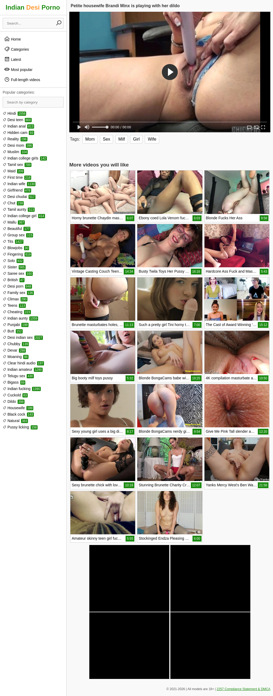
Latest (12, 59)
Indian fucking (22, 389)
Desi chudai (19, 196)
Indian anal (18, 126)
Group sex (18, 235)
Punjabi (16, 325)
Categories (16, 49)
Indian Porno (33, 7)
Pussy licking (20, 427)
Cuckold (15, 395)
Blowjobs (16, 248)
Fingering (17, 254)
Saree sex (18, 273)
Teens (14, 305)
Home (12, 39)
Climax (15, 299)
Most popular (18, 69)
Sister (14, 267)
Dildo (14, 401)
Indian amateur (23, 369)
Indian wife (19, 184)
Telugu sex (18, 376)
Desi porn (17, 286)
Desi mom (18, 145)
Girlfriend (17, 190)
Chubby (16, 344)
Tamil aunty (19, 209)
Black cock (18, 414)
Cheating (17, 312)
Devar (14, 350)
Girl (136, 139)
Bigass (14, 382)
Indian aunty (20, 318)
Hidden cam (18, 132)
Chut (13, 203)
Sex (106, 139)
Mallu (14, 222)
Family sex (18, 293)
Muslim (15, 152)
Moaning (16, 357)
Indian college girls (25, 158)
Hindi (14, 113)
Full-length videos (22, 79)
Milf (121, 139)
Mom (90, 139)
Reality (15, 139)
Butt (13, 331)
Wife (152, 139)
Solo (13, 260)
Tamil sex (17, 164)
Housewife (18, 408)
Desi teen (17, 120)
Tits (13, 241)
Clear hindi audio (23, 363)
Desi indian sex (23, 337)
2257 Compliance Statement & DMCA (243, 689)
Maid (13, 171)
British (14, 280)
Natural (15, 421)
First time (17, 177)
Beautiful (16, 228)
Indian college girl (24, 216)
